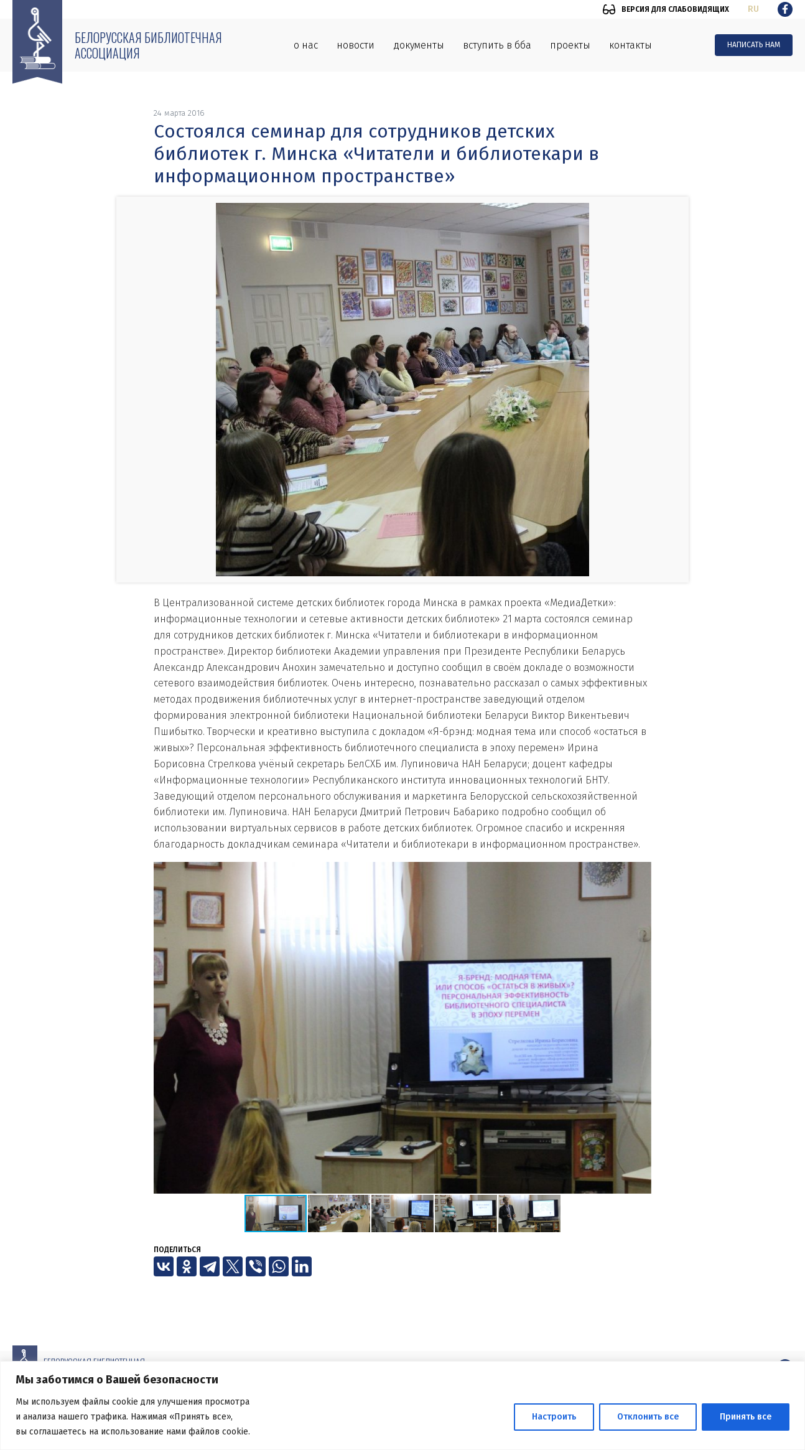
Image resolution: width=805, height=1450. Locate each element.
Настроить (554, 1416)
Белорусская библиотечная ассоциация (148, 45)
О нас (306, 45)
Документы (418, 45)
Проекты (570, 45)
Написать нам (753, 44)
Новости (356, 45)
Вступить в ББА (497, 45)
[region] (402, 1405)
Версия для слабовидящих (675, 9)
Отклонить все (648, 1416)
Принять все (745, 1416)
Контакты (630, 45)
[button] (640, 873)
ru (753, 9)
